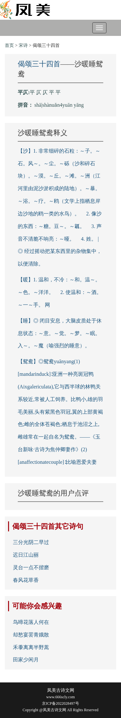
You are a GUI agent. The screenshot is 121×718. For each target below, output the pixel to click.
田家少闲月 (26, 659)
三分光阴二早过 (31, 542)
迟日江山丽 (26, 555)
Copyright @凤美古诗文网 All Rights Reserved (60, 710)
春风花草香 (26, 580)
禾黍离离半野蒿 (31, 647)
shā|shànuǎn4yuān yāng (59, 105)
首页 (9, 45)
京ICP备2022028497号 (60, 703)
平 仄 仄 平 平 (45, 92)
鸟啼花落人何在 (31, 622)
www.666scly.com (60, 697)
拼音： (25, 105)
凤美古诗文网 (60, 690)
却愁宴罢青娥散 (31, 634)
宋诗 (23, 45)
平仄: (24, 92)
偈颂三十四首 (39, 64)
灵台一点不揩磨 (31, 567)
